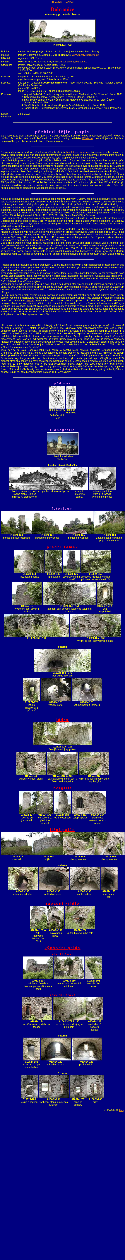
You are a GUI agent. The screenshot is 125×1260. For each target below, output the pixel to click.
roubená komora (10, 168)
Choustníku (39, 240)
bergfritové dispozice (77, 152)
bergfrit (87, 174)
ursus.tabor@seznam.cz (73, 61)
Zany (121, 1110)
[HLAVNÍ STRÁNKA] (62, 2)
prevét (83, 286)
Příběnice (87, 138)
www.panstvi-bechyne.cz (85, 55)
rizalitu (30, 300)
